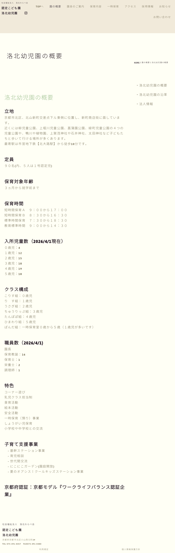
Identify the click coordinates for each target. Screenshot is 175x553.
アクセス (134, 6)
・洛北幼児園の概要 (151, 85)
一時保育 (116, 6)
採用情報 (151, 6)
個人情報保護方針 (131, 549)
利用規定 (44, 549)
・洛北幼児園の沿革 (151, 95)
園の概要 (59, 6)
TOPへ (43, 6)
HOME (137, 62)
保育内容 (99, 6)
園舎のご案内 (79, 6)
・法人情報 (144, 104)
